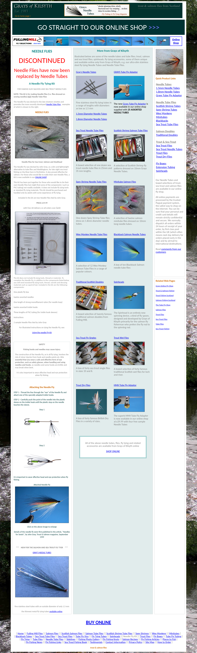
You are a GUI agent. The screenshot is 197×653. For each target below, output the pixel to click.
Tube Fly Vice (82, 636)
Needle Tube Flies (54, 639)
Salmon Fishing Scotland (165, 300)
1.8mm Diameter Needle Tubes (91, 119)
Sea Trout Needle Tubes (169, 149)
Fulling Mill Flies (35, 633)
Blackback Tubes (24, 636)
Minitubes (174, 633)
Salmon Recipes (130, 639)
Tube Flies (38, 639)
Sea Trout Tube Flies (45, 636)
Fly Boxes (158, 636)
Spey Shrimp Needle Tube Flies (91, 181)
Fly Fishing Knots (111, 639)
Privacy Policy (135, 642)
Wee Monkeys (159, 633)
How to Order (164, 642)
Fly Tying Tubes (99, 636)
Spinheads (119, 281)
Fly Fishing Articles (150, 639)
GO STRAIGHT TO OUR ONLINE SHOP (93, 27)
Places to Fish (169, 639)
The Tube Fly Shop (163, 305)
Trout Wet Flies (121, 337)
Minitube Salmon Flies (125, 181)
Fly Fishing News (34, 642)
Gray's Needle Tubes (86, 72)
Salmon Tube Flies (94, 633)
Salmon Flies (52, 633)
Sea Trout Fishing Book (75, 642)
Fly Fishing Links (53, 642)
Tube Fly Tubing (173, 636)
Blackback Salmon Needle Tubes (130, 234)
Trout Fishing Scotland (165, 295)
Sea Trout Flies (65, 636)
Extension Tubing (165, 167)
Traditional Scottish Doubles (90, 281)
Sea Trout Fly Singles (86, 337)
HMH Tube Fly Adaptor (125, 385)
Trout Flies (145, 636)
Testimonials (96, 642)
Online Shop (176, 41)
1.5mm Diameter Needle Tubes (91, 113)
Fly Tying (25, 639)
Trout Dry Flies (83, 385)
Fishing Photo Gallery (88, 639)
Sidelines (70, 639)
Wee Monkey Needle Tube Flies (91, 234)
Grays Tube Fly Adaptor (134, 103)
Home (21, 633)
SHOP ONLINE (113, 451)
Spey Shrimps (142, 633)
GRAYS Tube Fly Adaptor (126, 72)
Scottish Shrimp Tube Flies (119, 633)
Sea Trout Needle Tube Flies (89, 130)
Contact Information (116, 642)
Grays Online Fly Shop (164, 286)
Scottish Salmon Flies (72, 633)
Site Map (149, 642)
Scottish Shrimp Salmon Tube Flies (131, 130)
